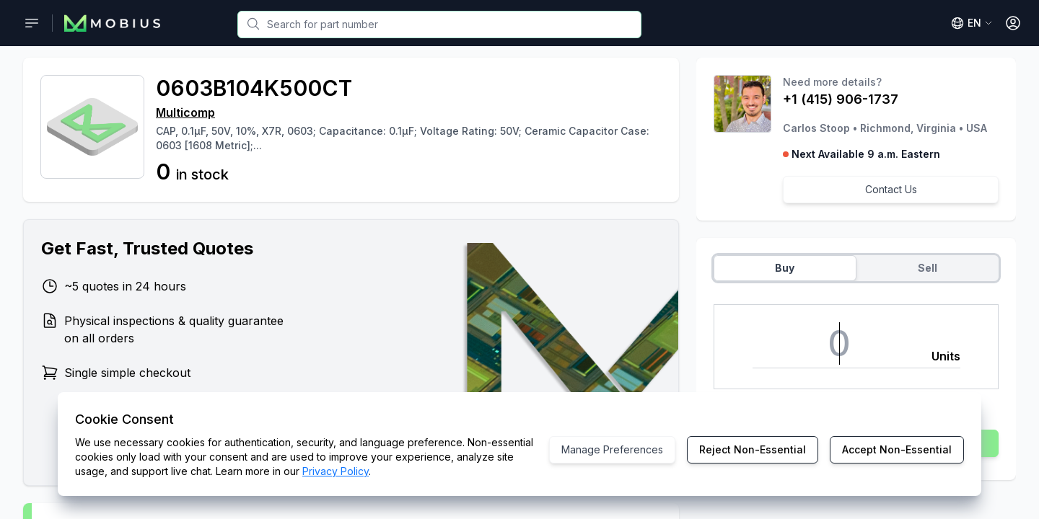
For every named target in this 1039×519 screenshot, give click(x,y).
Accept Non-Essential (897, 449)
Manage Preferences (612, 449)
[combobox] (439, 24)
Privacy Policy (335, 471)
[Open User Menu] (1013, 23)
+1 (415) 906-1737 (840, 99)
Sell (927, 268)
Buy (784, 268)
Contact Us (891, 189)
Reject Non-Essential (752, 449)
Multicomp (185, 112)
